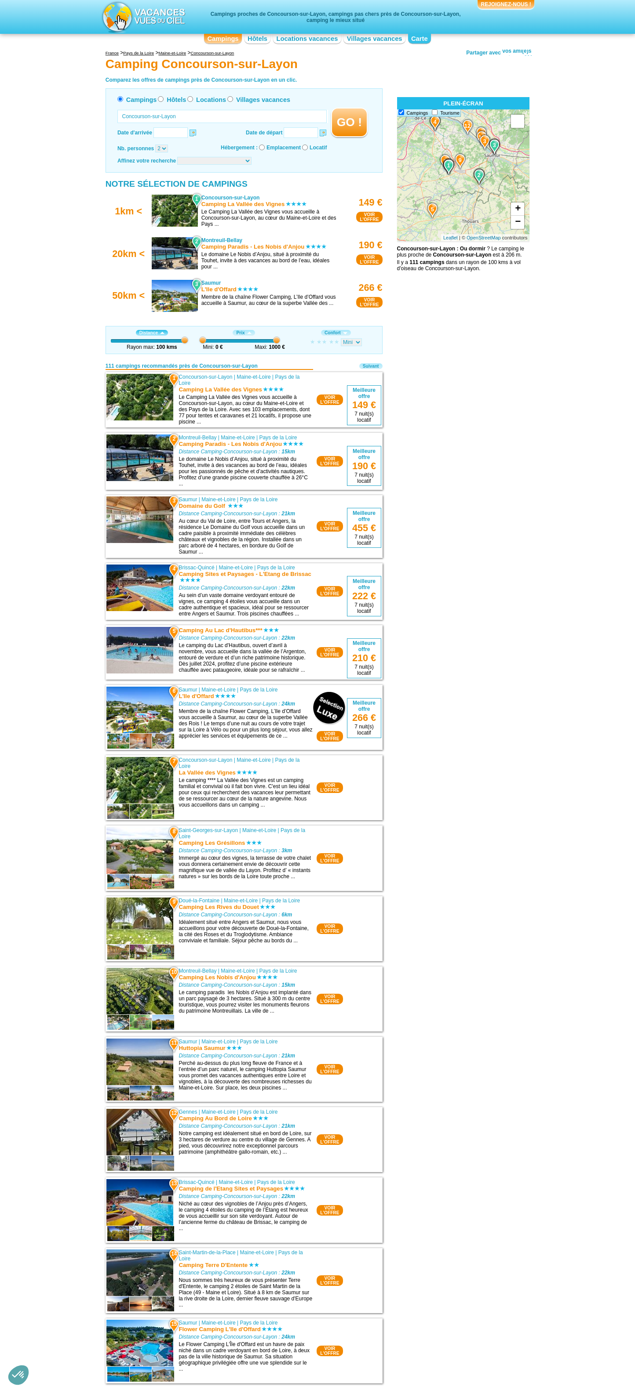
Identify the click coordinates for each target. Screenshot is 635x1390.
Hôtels (257, 38)
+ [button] (518, 209)
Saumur (188, 499)
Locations (211, 99)
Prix (243, 332)
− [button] (518, 222)
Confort (336, 332)
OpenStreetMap (484, 237)
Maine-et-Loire (253, 377)
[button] (18, 1375)
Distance (151, 332)
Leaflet (450, 237)
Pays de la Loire (278, 437)
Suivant (371, 366)
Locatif (318, 148)
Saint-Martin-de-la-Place (207, 1252)
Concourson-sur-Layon (205, 377)
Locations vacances (307, 38)
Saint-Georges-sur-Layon (208, 830)
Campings (222, 38)
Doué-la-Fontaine (199, 901)
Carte (419, 38)
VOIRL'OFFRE (369, 217)
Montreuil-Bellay (197, 437)
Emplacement (283, 148)
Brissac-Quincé (196, 568)
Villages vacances (374, 38)
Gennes (188, 1112)
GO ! (349, 122)
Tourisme (450, 113)
